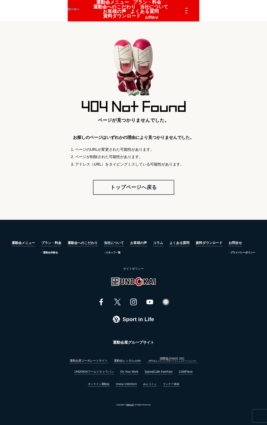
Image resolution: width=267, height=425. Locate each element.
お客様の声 (155, 10)
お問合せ (229, 10)
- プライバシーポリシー (242, 253)
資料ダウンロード (205, 10)
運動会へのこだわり (103, 10)
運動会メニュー (48, 10)
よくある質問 (178, 10)
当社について (132, 10)
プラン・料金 (74, 10)
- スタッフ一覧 (112, 253)
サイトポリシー (133, 270)
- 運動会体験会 (49, 253)
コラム (158, 244)
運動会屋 (130, 406)
